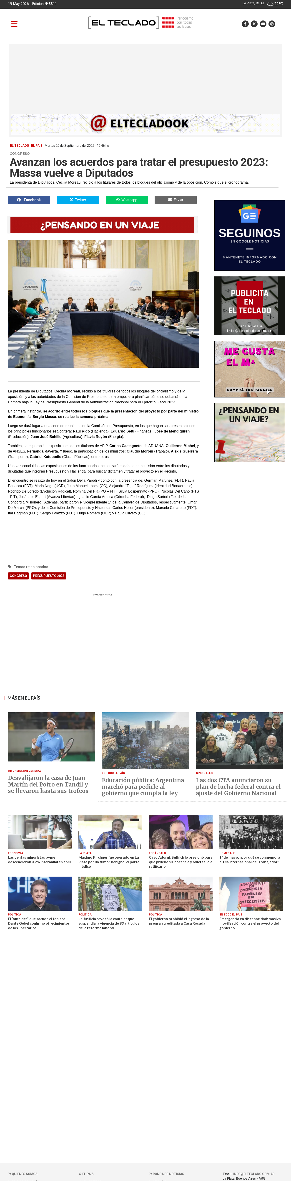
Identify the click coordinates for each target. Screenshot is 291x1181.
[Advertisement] (145, 80)
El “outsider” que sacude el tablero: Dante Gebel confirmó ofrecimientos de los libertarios (39, 923)
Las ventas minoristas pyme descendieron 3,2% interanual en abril (39, 859)
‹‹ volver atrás (102, 595)
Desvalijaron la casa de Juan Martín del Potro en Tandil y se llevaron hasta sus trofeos (48, 784)
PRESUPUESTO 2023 (48, 576)
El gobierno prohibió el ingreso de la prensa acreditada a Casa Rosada (179, 920)
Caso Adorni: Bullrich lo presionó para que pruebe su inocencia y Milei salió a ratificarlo (181, 862)
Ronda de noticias (166, 1174)
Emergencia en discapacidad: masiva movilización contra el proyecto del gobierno (250, 923)
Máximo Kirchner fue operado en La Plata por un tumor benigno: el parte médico (108, 862)
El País (86, 1174)
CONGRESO (18, 576)
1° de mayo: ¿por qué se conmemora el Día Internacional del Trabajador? (249, 859)
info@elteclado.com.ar (254, 1174)
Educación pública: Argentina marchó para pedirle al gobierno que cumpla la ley (143, 787)
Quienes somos (23, 1174)
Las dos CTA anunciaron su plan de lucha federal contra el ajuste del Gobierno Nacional (238, 787)
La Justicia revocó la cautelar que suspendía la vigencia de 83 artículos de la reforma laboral (108, 923)
